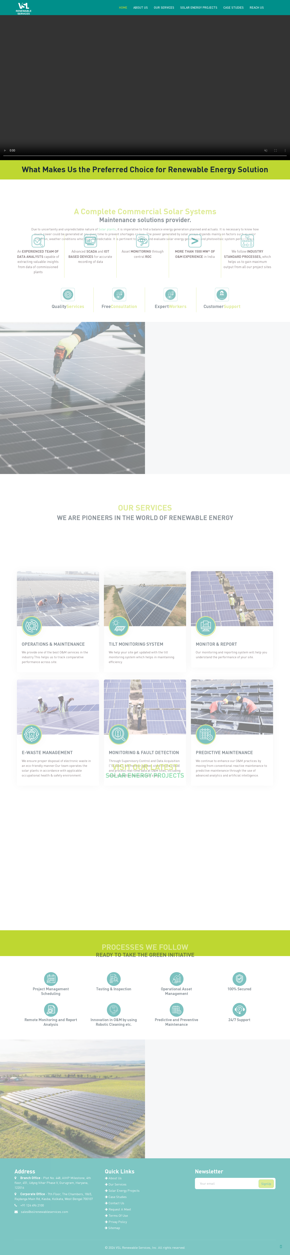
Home (123, 7)
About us (140, 7)
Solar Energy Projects (198, 7)
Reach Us (257, 7)
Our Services (164, 7)
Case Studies (233, 7)
